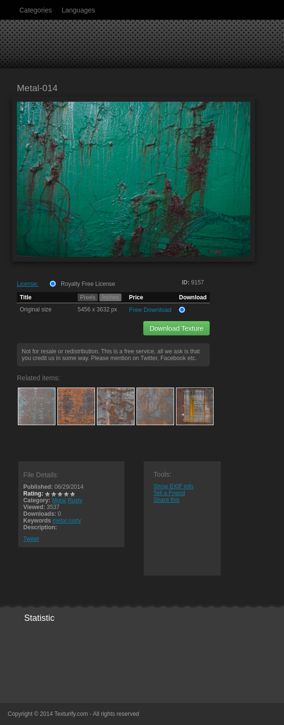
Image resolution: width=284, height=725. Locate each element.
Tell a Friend (169, 493)
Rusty (75, 500)
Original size (36, 309)
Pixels (87, 297)
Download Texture (176, 328)
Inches (110, 297)
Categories (35, 10)
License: (28, 284)
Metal (59, 500)
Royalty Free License (88, 284)
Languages (78, 10)
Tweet (31, 539)
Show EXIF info (173, 486)
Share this (166, 500)
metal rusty (67, 520)
